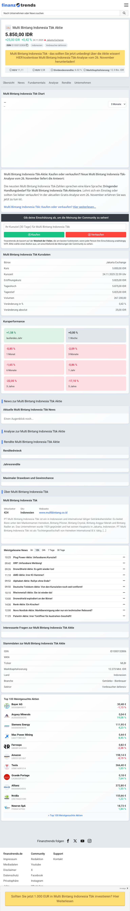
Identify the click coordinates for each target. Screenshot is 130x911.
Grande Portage (20, 775)
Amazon (16, 755)
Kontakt (58, 859)
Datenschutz (11, 875)
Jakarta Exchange (55, 40)
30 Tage (61, 550)
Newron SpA (19, 806)
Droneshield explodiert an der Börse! (32, 598)
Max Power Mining (22, 735)
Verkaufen (97, 235)
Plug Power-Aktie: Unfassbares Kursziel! (35, 557)
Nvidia (15, 796)
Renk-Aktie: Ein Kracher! (26, 604)
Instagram (37, 881)
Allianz (15, 785)
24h (43, 550)
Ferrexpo (17, 745)
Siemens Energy (21, 724)
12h (37, 550)
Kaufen (35, 235)
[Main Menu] (126, 5)
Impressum (10, 859)
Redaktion (37, 859)
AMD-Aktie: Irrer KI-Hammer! (28, 575)
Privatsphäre (11, 881)
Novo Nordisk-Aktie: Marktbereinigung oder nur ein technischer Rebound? (52, 610)
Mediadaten (10, 865)
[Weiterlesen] (124, 557)
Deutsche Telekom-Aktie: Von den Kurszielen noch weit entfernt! (48, 587)
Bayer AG (17, 704)
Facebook (37, 875)
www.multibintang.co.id (53, 513)
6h (31, 550)
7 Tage (51, 550)
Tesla (15, 765)
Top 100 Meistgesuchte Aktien (66, 815)
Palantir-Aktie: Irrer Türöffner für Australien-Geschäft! (42, 616)
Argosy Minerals (21, 714)
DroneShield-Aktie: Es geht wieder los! (33, 569)
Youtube (36, 865)
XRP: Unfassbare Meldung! (27, 563)
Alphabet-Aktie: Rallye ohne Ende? (31, 581)
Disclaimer (9, 870)
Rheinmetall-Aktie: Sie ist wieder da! (32, 592)
